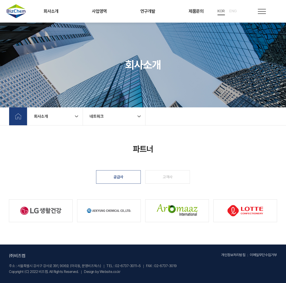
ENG (233, 11)
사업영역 (99, 11)
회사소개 (51, 11)
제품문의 (196, 11)
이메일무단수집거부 (263, 255)
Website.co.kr (110, 272)
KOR (221, 11)
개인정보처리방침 (233, 255)
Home (18, 116)
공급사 (118, 177)
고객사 (167, 177)
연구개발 (147, 11)
